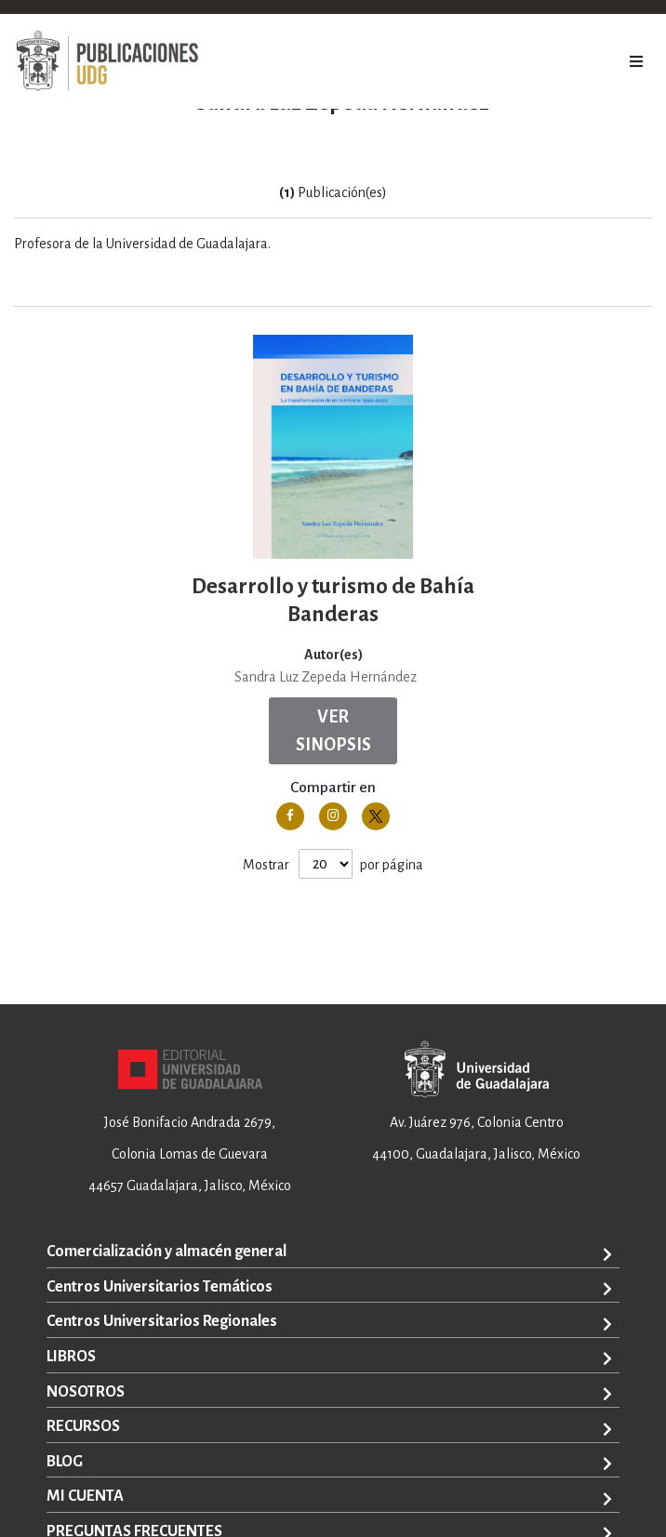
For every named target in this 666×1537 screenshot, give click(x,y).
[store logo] (107, 61)
